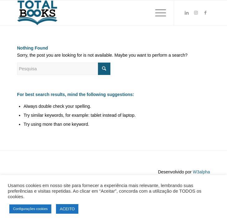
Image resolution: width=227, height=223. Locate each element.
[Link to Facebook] (205, 12)
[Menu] (157, 12)
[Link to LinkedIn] (186, 12)
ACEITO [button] (67, 209)
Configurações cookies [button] (30, 209)
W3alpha (201, 171)
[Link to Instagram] (196, 12)
